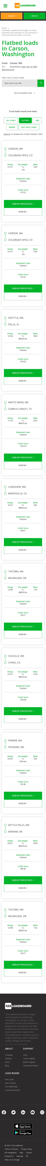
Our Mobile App (11, 1086)
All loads (11, 120)
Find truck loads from (13, 78)
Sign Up (11, 16)
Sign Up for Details (23, 204)
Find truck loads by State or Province (16, 35)
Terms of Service (11, 1149)
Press (7, 1062)
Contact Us (9, 1156)
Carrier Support (29, 1058)
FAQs (25, 1055)
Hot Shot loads (28, 127)
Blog (7, 1065)
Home (4, 28)
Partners (8, 1058)
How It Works (10, 1083)
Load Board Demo (12, 1090)
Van (37, 120)
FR (27, 1156)
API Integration (11, 1152)
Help (21, 1152)
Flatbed (25, 120)
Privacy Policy (26, 1149)
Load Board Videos (30, 1065)
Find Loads (9, 1079)
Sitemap (19, 1156)
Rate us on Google (12, 1160)
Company (9, 1055)
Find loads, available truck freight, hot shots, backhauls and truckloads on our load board (19, 31)
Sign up (7, 134)
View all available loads (23, 93)
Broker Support (29, 1062)
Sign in (34, 16)
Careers (29, 1152)
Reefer (12, 127)
